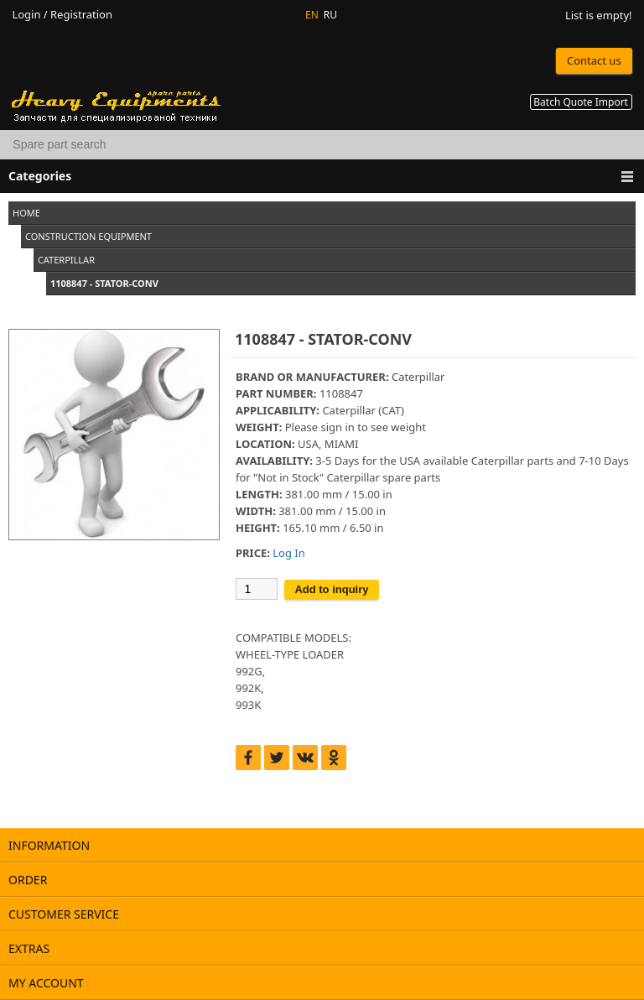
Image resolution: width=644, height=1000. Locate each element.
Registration (81, 15)
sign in (337, 427)
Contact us (594, 60)
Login (26, 15)
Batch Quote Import (580, 102)
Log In (288, 552)
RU (330, 15)
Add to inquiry (331, 589)
